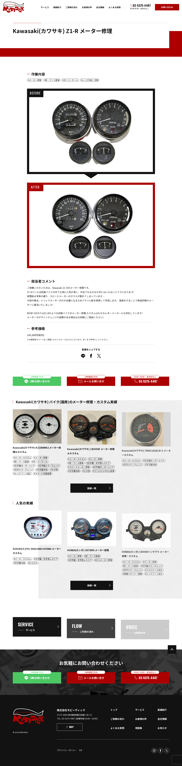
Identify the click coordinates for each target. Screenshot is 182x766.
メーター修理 (35, 80)
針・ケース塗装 (52, 80)
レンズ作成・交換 (90, 80)
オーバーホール (71, 80)
